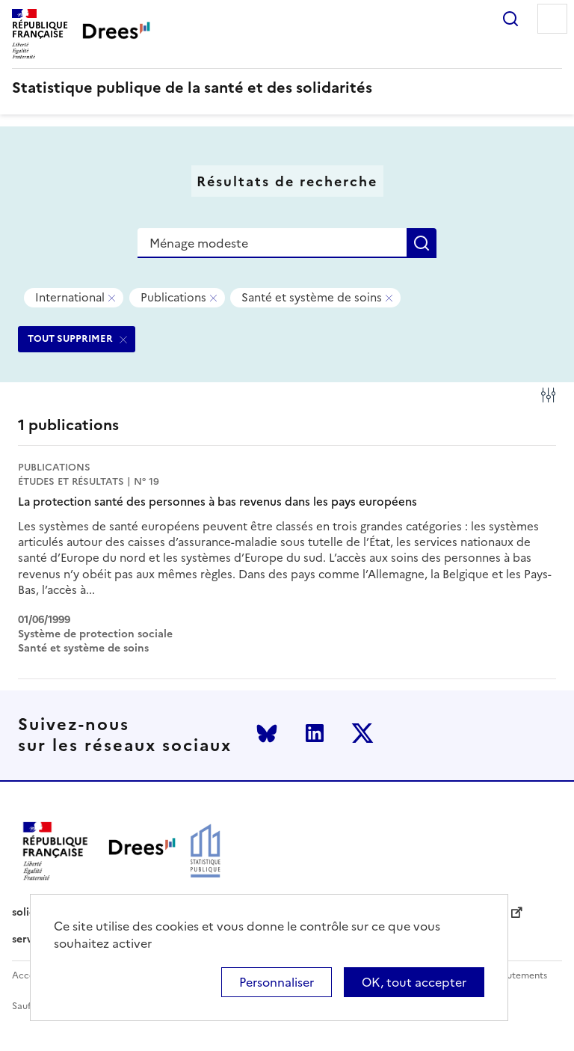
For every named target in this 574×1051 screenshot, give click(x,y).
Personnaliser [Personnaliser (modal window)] (276, 982)
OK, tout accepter (414, 982)
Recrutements (517, 975)
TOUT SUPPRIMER (70, 338)
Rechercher (510, 19)
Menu (552, 19)
